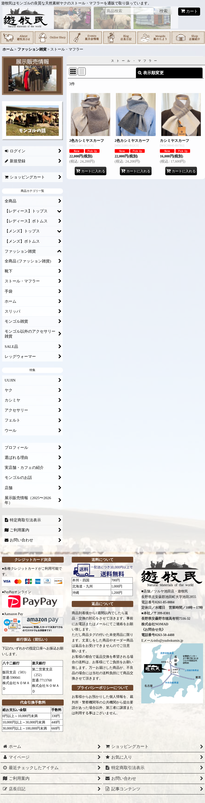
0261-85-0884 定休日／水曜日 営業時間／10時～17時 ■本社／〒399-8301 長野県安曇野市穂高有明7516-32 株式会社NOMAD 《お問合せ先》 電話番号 (172, 618)
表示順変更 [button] (151, 73)
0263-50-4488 (164, 635)
